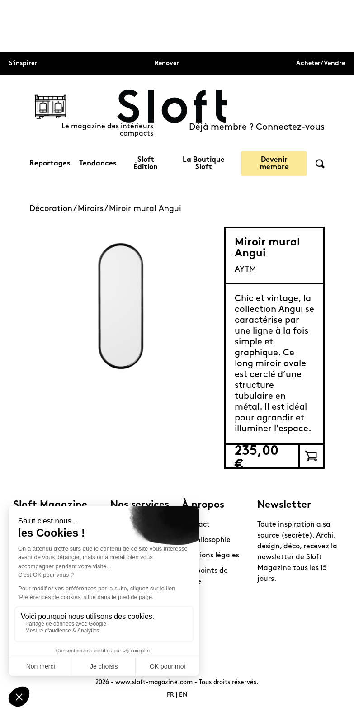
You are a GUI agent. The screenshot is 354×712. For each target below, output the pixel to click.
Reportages (49, 163)
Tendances (97, 163)
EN (183, 695)
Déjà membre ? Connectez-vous (257, 127)
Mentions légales (210, 555)
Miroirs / (93, 209)
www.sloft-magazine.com (154, 682)
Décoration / (53, 209)
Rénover (167, 63)
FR (170, 695)
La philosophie (206, 540)
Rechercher (320, 164)
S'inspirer (23, 63)
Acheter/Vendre (320, 63)
